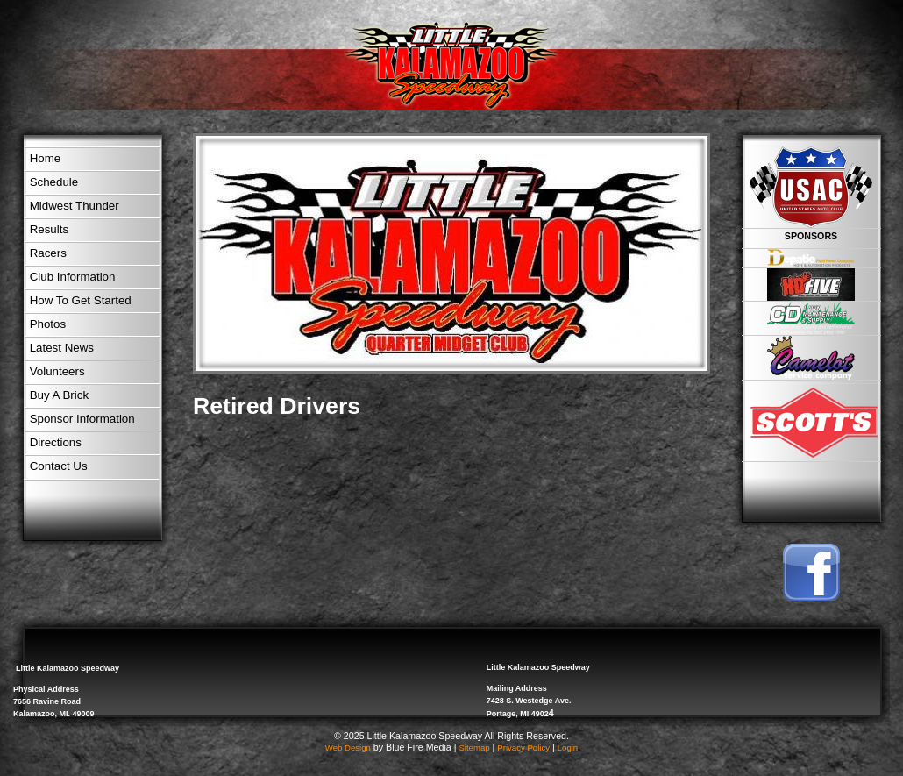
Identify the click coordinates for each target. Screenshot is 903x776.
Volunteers (57, 371)
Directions (56, 442)
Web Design (348, 747)
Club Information (73, 276)
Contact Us (59, 466)
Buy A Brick (59, 395)
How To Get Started (81, 300)
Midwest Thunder (74, 205)
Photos (48, 324)
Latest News (62, 347)
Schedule (54, 182)
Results (49, 229)
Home (45, 158)
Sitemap (474, 747)
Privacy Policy (523, 747)
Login (568, 747)
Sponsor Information (82, 418)
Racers (48, 253)
